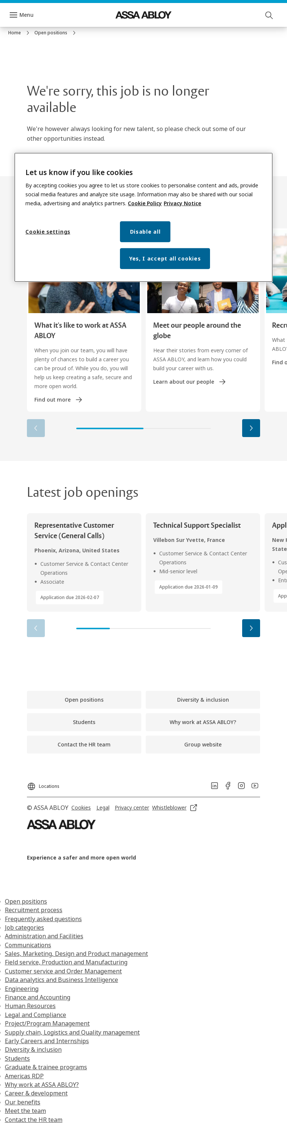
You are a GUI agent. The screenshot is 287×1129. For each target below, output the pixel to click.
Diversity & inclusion (33, 1049)
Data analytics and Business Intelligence (61, 980)
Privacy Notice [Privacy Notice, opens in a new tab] (182, 203)
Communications (28, 945)
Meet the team (25, 1111)
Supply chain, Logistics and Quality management (72, 1032)
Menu (26, 14)
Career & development (36, 1093)
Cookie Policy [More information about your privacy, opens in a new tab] (145, 203)
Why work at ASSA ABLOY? (42, 1084)
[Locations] (43, 784)
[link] (19, 33)
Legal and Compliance (35, 1015)
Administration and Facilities (44, 936)
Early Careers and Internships (47, 1041)
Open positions (26, 901)
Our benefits (22, 1102)
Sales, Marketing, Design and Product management (76, 953)
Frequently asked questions (43, 919)
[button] (251, 428)
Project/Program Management (47, 1023)
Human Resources (30, 1006)
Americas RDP (24, 1076)
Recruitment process (33, 910)
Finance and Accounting (37, 997)
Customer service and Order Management (63, 971)
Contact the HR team (33, 1120)
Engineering (21, 989)
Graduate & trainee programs (46, 1067)
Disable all (145, 231)
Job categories (24, 927)
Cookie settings (47, 231)
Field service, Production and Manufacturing (66, 962)
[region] (143, 218)
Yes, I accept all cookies (165, 258)
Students (17, 1058)
